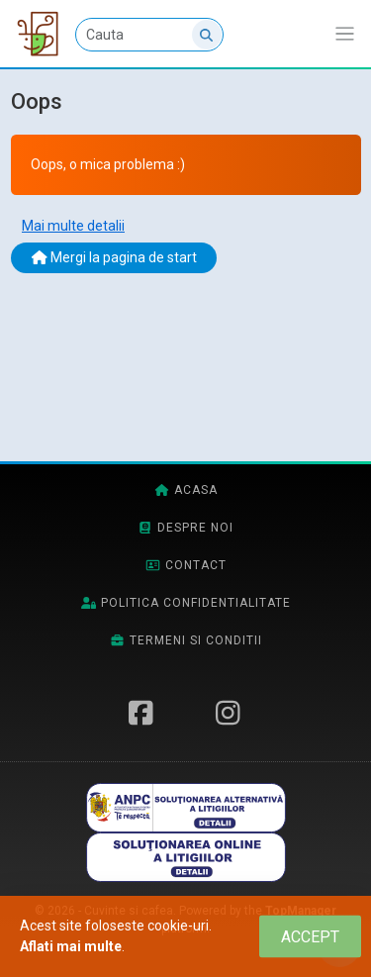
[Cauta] (149, 34)
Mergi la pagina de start (114, 257)
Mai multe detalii (73, 226)
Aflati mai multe (71, 946)
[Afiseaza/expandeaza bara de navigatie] (344, 34)
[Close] (310, 937)
